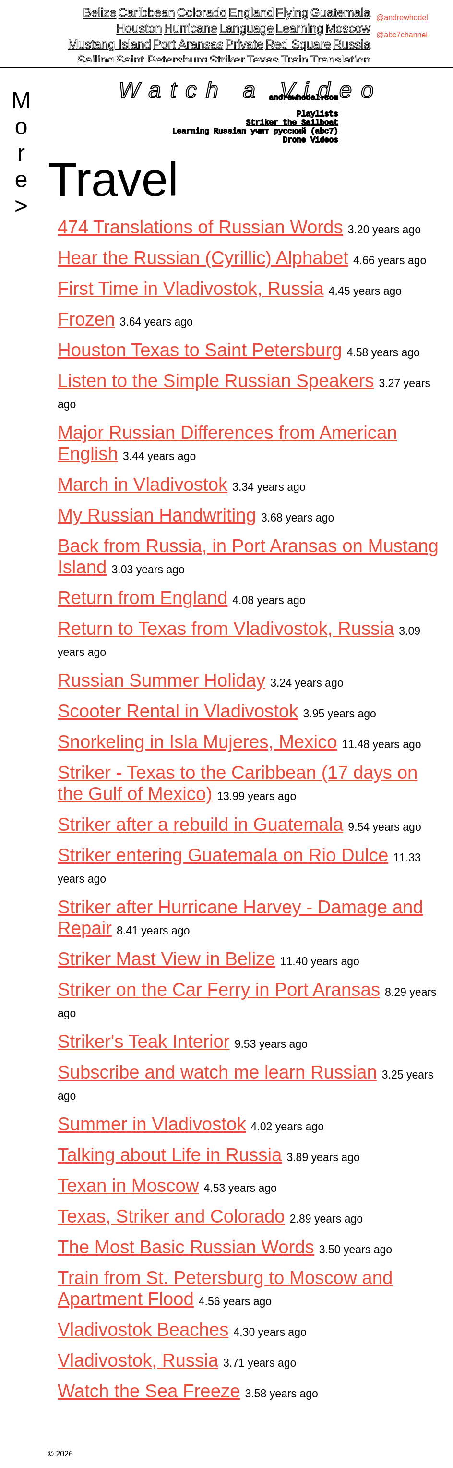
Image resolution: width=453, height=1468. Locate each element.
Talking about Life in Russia (170, 1164)
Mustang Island (109, 44)
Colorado (202, 12)
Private (245, 44)
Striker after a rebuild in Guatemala (200, 834)
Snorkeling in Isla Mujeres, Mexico (197, 751)
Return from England (142, 607)
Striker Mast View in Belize (166, 968)
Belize (100, 12)
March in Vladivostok (142, 494)
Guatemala (340, 12)
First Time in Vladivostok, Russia (191, 298)
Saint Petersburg (161, 60)
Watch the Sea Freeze (149, 1400)
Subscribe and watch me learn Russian (217, 1081)
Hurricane (190, 28)
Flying (292, 12)
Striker (227, 60)
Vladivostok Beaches (143, 1339)
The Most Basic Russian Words (186, 1256)
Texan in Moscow (128, 1195)
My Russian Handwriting (157, 524)
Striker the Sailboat (292, 127)
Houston (139, 28)
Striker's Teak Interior (144, 1051)
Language (246, 28)
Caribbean (147, 12)
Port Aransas (188, 44)
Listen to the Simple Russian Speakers (216, 390)
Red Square (298, 44)
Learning (300, 28)
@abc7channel (402, 35)
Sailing (95, 60)
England (251, 12)
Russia (351, 44)
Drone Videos (310, 149)
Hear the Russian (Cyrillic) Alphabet (203, 267)
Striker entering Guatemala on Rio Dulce (223, 864)
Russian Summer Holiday (161, 689)
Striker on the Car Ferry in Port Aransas (219, 999)
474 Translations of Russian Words (200, 236)
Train (294, 60)
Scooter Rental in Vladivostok (178, 720)
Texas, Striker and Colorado (171, 1225)
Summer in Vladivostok (152, 1133)
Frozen (86, 328)
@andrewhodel (402, 17)
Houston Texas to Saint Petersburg (200, 359)
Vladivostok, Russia (138, 1369)
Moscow (347, 28)
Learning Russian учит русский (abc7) (255, 138)
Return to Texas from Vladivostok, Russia (226, 638)
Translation (340, 60)
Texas (263, 60)
